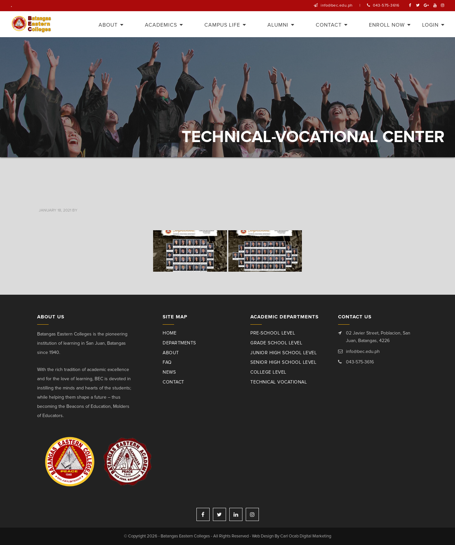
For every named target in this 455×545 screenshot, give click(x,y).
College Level (268, 372)
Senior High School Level (283, 362)
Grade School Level (276, 343)
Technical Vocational (278, 382)
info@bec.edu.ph (337, 6)
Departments (179, 343)
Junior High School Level (283, 353)
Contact (173, 382)
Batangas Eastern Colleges (32, 24)
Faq (167, 362)
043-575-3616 (386, 6)
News (169, 372)
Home (169, 333)
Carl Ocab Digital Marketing (305, 536)
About (171, 353)
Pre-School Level (272, 333)
